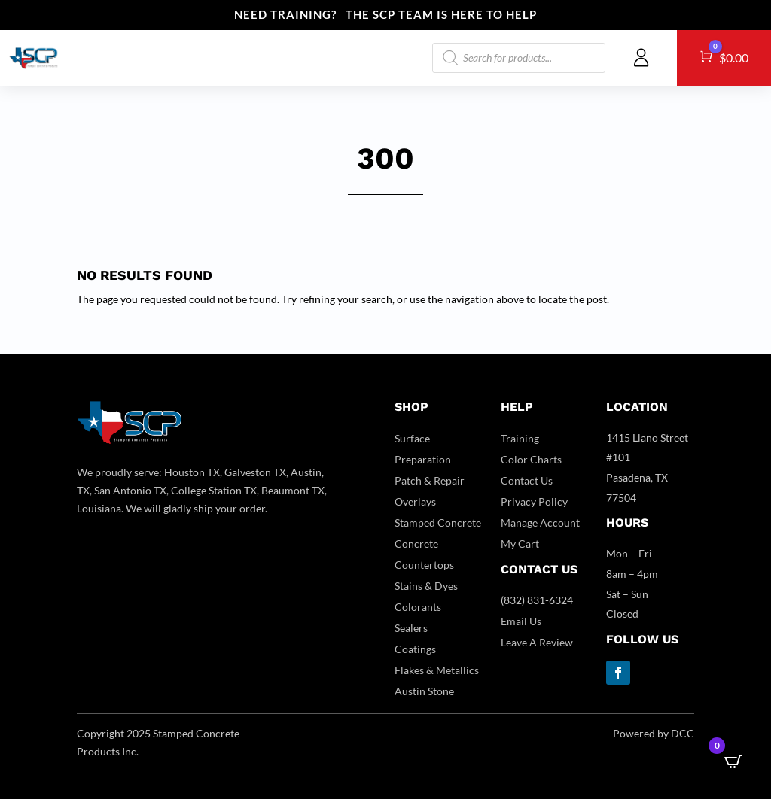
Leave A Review (537, 642)
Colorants (418, 606)
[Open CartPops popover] (733, 761)
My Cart (520, 543)
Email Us (521, 621)
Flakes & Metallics (437, 670)
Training (520, 438)
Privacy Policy (534, 501)
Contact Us (527, 480)
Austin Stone (424, 691)
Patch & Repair (430, 480)
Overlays (415, 501)
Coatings (415, 649)
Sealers (411, 627)
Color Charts (531, 459)
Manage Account (540, 522)
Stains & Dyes (426, 585)
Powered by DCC (653, 733)
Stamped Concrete (438, 522)
